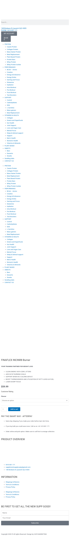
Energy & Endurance (13, 75)
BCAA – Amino (12, 69)
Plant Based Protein (13, 57)
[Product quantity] (4, 409)
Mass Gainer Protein (14, 52)
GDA (8, 105)
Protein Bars (11, 59)
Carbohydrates (12, 102)
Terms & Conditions (12, 484)
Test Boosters (11, 95)
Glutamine (10, 82)
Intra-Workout (11, 87)
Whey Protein (11, 62)
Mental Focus (11, 130)
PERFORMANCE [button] (10, 67)
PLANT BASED (9, 146)
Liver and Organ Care (14, 128)
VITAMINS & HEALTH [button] (12, 115)
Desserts (10, 153)
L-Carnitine (10, 108)
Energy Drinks (11, 77)
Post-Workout (11, 92)
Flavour (3, 396)
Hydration (10, 85)
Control (9, 100)
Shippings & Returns (12, 482)
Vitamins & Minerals (13, 143)
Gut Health (10, 123)
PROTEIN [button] (8, 44)
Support (9, 135)
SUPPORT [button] (8, 97)
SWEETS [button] (7, 148)
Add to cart (14, 409)
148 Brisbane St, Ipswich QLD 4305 (13, 28)
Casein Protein (12, 47)
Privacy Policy (10, 487)
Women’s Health (12, 141)
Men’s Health (11, 138)
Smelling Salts (9, 158)
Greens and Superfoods (15, 120)
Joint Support (11, 125)
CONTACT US (9, 161)
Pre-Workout (11, 90)
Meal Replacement (13, 54)
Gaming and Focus (13, 80)
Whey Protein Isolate (14, 64)
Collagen (10, 118)
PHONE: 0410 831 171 (9, 30)
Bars (8, 151)
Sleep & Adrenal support (15, 133)
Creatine (10, 72)
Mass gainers (11, 110)
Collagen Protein (12, 49)
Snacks (9, 156)
